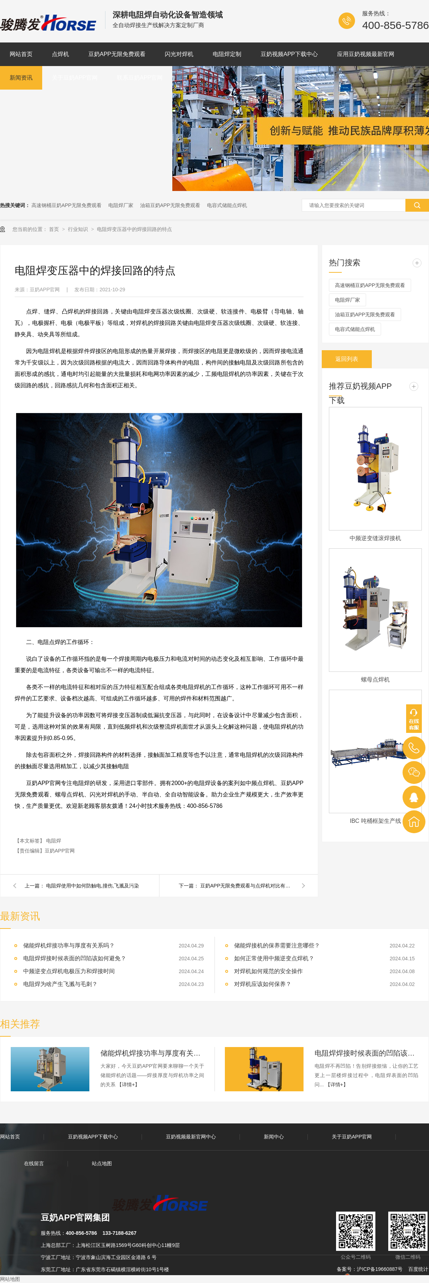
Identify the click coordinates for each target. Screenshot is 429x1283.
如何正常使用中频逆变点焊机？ (274, 958)
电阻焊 (53, 841)
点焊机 (60, 54)
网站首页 (21, 54)
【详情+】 (128, 1084)
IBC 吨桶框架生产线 (375, 821)
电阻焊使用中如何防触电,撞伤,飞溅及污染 (92, 886)
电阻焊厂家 (120, 205)
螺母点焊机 (375, 679)
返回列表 (346, 359)
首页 (54, 229)
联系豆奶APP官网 (140, 78)
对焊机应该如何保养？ (262, 984)
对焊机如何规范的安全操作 (268, 971)
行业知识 (78, 229)
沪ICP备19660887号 (380, 1269)
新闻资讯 (21, 78)
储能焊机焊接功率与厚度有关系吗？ (69, 945)
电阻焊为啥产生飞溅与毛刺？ (60, 984)
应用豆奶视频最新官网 (365, 54)
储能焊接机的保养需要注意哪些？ (277, 945)
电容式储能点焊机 (227, 205)
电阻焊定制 (227, 54)
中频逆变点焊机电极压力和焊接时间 (69, 971)
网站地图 (10, 1279)
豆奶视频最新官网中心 (191, 1136)
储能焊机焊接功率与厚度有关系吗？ (152, 1053)
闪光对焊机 (179, 54)
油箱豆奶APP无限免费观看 (170, 205)
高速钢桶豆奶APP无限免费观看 (66, 205)
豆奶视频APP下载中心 (289, 54)
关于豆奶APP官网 (75, 78)
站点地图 (102, 1163)
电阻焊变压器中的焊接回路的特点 (134, 229)
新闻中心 (274, 1136)
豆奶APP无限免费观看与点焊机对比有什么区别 (246, 886)
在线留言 (34, 1163)
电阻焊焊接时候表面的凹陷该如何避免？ (74, 958)
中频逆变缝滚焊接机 (375, 538)
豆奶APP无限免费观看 (117, 54)
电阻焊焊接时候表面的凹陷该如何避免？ (366, 1053)
